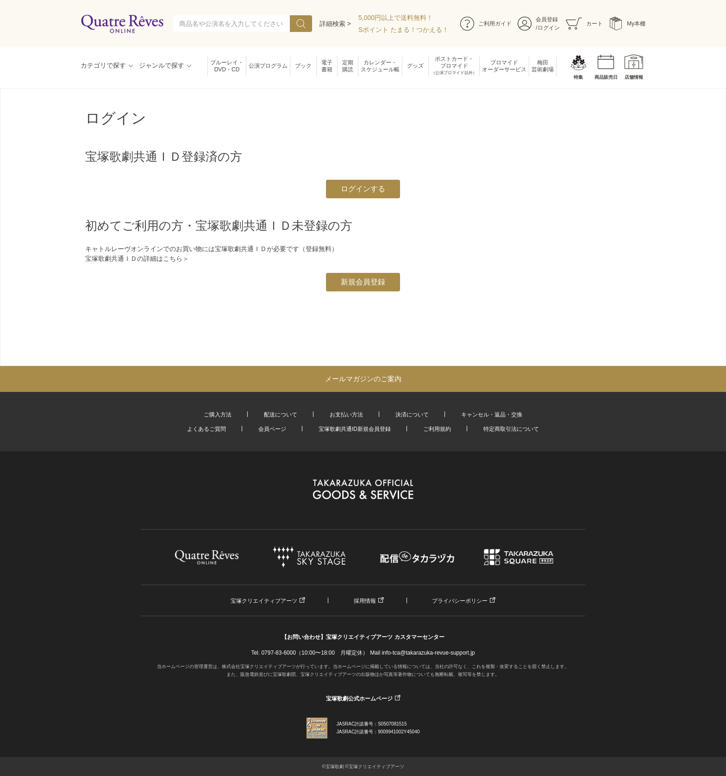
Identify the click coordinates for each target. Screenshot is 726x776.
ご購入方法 (218, 414)
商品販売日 (606, 77)
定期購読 (347, 66)
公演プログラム (268, 66)
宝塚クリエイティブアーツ (264, 601)
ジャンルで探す (161, 65)
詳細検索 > (335, 23)
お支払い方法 (346, 414)
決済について (412, 414)
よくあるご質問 (206, 429)
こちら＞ (176, 258)
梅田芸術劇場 (543, 66)
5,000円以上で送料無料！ (395, 17)
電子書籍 (326, 66)
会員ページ (272, 429)
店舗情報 (634, 77)
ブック (303, 66)
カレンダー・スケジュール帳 (380, 66)
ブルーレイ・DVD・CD (227, 66)
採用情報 (365, 601)
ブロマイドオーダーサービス (504, 66)
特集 (578, 77)
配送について (280, 414)
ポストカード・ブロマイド (454, 66)
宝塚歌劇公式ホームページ (359, 698)
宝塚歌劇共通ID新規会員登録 (355, 429)
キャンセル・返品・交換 (491, 414)
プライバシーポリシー (460, 601)
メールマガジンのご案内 (363, 379)
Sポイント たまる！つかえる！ (403, 29)
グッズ (415, 66)
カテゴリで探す (103, 65)
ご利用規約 (437, 429)
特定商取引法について (511, 429)
